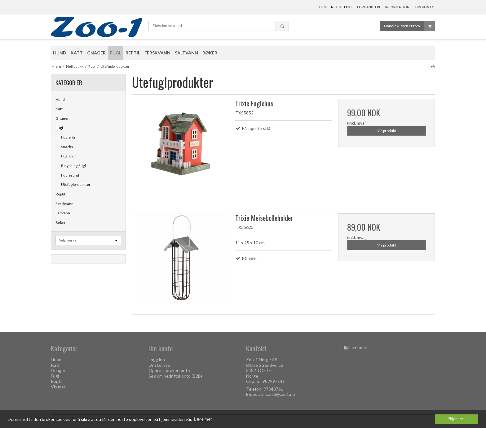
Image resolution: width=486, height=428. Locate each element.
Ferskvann (64, 203)
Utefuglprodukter (76, 184)
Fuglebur (68, 156)
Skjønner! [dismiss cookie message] (456, 419)
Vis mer (58, 386)
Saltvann (62, 213)
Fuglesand (70, 175)
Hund (60, 99)
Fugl (59, 128)
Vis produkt (386, 130)
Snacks (67, 146)
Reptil (60, 194)
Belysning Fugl (73, 165)
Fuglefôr (68, 137)
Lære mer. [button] (203, 419)
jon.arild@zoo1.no (278, 394)
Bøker (60, 222)
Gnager (62, 118)
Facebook (357, 347)
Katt (59, 108)
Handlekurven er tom (409, 26)
